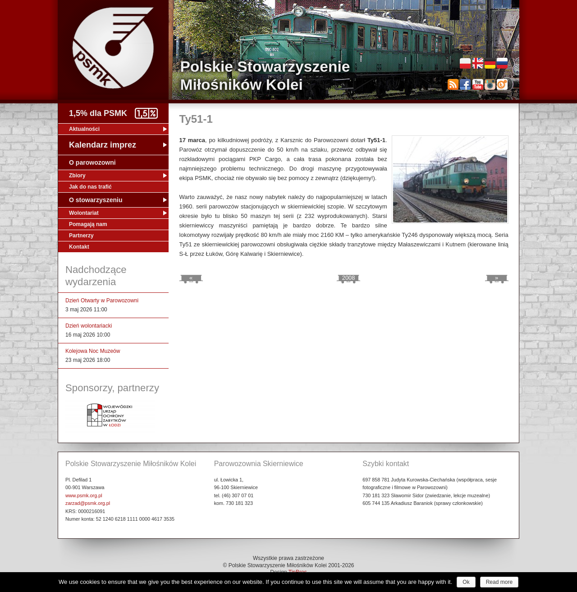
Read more (499, 582)
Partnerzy (81, 235)
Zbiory (77, 175)
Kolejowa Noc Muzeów (92, 351)
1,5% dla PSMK (98, 113)
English (477, 63)
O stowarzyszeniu (96, 200)
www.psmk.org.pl (83, 495)
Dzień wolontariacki (88, 326)
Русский (502, 63)
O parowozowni (92, 162)
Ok (466, 582)
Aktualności (84, 129)
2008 (348, 277)
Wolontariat (84, 213)
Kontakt (79, 247)
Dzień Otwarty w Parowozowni (101, 300)
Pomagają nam (88, 224)
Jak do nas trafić (90, 187)
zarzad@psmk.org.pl (87, 503)
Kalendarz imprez (102, 144)
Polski (465, 63)
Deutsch (490, 63)
